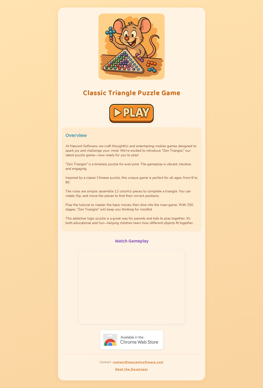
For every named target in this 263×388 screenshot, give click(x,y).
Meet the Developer (131, 369)
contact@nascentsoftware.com (138, 362)
